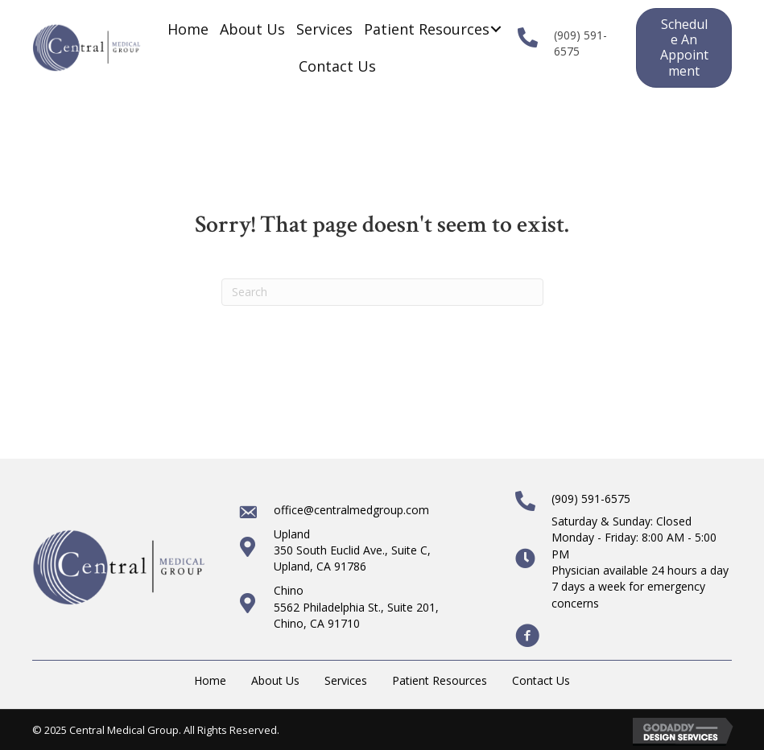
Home (210, 680)
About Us (275, 680)
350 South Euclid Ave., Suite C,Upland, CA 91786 (352, 558)
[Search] (382, 292)
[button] (684, 48)
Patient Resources (439, 680)
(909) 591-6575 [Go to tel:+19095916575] (590, 498)
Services (345, 680)
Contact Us (541, 680)
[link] (188, 28)
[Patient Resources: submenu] (495, 29)
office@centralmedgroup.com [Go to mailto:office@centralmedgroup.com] (351, 509)
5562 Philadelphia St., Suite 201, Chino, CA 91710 (356, 615)
